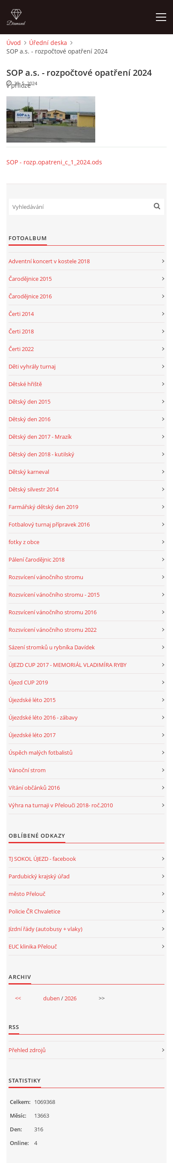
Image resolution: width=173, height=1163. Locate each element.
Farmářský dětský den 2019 (43, 507)
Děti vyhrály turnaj (32, 366)
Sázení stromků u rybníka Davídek (52, 647)
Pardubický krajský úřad (39, 876)
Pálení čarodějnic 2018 (37, 559)
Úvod (13, 43)
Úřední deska (48, 43)
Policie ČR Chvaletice (34, 911)
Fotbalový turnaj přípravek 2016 (49, 524)
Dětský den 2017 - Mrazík (40, 436)
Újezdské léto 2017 (32, 735)
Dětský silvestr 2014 (34, 489)
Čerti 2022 (21, 349)
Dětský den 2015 (29, 401)
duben (51, 998)
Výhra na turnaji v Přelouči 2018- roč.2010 (61, 805)
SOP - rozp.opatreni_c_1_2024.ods (54, 162)
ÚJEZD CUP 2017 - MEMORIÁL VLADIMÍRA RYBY (67, 665)
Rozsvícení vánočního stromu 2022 (53, 630)
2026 (70, 998)
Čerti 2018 (21, 331)
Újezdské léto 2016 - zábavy (43, 717)
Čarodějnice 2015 (30, 279)
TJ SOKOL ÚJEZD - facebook (42, 859)
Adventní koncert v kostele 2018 (49, 261)
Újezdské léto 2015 (32, 700)
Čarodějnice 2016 (30, 296)
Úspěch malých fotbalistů (41, 752)
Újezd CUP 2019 (28, 682)
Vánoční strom (27, 770)
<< (18, 998)
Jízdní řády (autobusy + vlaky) (45, 929)
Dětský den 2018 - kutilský (41, 454)
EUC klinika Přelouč (33, 946)
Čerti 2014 (21, 314)
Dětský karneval (29, 472)
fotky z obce (24, 542)
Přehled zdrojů (27, 1050)
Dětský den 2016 (29, 419)
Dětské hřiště (25, 384)
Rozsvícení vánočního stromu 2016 (53, 612)
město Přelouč (27, 894)
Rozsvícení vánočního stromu (46, 577)
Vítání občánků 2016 (34, 787)
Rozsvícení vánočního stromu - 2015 (54, 594)
